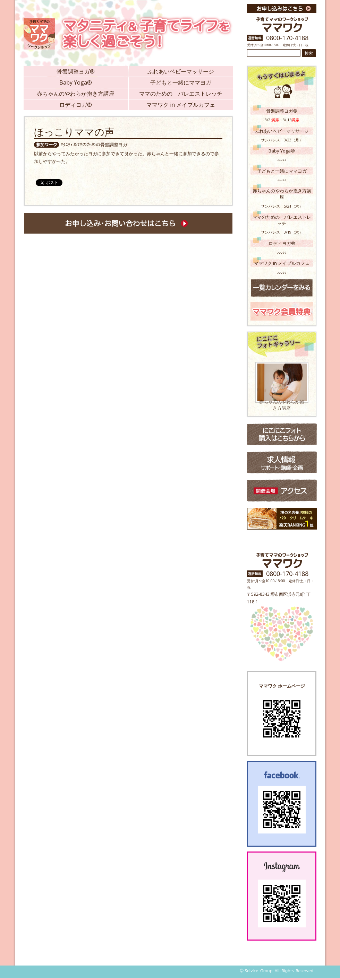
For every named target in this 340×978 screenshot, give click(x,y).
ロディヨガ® (75, 104)
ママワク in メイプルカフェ (180, 104)
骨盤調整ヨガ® (76, 71)
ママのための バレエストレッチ (180, 93)
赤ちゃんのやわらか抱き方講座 (75, 93)
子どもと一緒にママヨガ (180, 82)
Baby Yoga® (75, 82)
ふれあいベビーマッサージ (180, 71)
